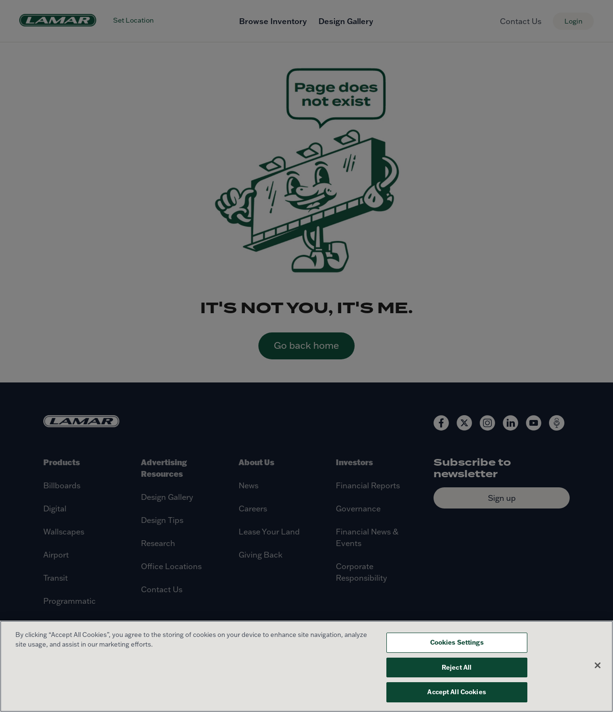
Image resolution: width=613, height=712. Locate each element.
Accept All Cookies (456, 692)
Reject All (457, 667)
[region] (306, 666)
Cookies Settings (457, 642)
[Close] (597, 665)
